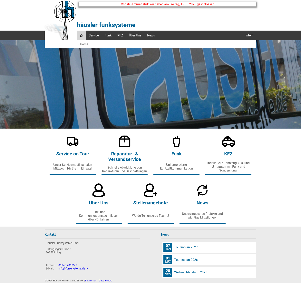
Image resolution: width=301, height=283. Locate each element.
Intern (249, 35)
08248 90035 (66, 265)
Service (94, 35)
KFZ (120, 35)
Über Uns (135, 35)
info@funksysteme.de (71, 268)
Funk (108, 35)
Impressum (91, 280)
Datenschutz (105, 280)
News (151, 35)
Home (84, 44)
